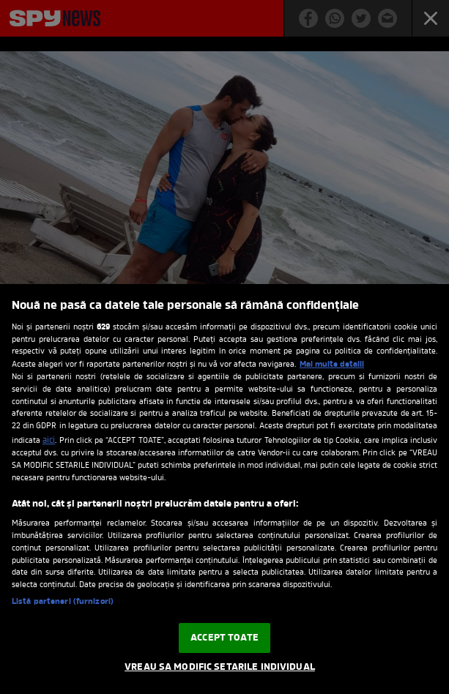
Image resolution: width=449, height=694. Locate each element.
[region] (224, 489)
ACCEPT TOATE (224, 638)
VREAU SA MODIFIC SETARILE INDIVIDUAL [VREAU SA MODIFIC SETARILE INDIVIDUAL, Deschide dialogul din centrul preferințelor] (220, 667)
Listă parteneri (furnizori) (63, 602)
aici (48, 440)
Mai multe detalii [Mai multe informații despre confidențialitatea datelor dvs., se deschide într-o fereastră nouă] (332, 364)
